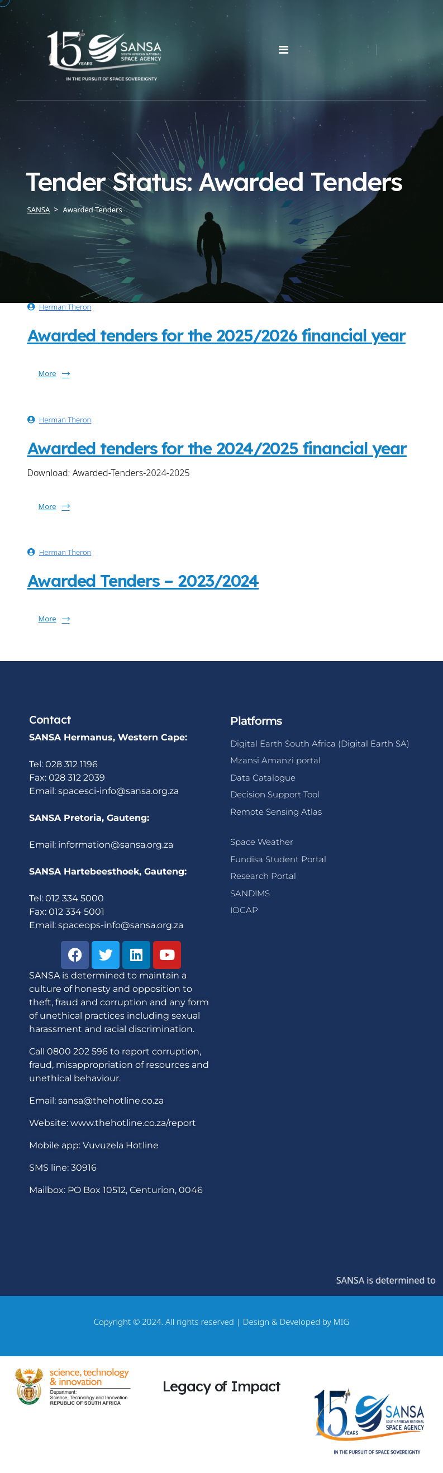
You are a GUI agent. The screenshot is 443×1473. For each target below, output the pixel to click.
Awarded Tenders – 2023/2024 (143, 580)
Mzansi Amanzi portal (275, 760)
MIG (342, 1321)
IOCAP (244, 910)
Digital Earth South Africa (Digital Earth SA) (319, 743)
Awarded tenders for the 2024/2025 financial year (217, 448)
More (54, 373)
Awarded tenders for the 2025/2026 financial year (216, 335)
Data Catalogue (263, 777)
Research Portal (263, 876)
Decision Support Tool (275, 794)
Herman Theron (65, 307)
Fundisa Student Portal (278, 859)
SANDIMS (250, 893)
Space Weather (261, 842)
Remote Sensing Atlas (276, 811)
